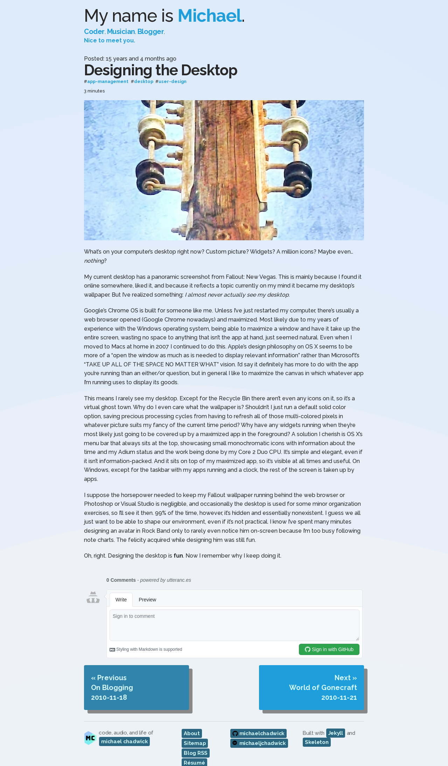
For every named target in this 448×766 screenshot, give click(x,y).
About (192, 733)
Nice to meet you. (109, 40)
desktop (143, 82)
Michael (209, 15)
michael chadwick (124, 741)
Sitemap (195, 743)
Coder (94, 31)
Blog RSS (196, 753)
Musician (121, 31)
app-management (107, 82)
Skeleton (317, 742)
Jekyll (335, 733)
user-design (173, 82)
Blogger (151, 31)
